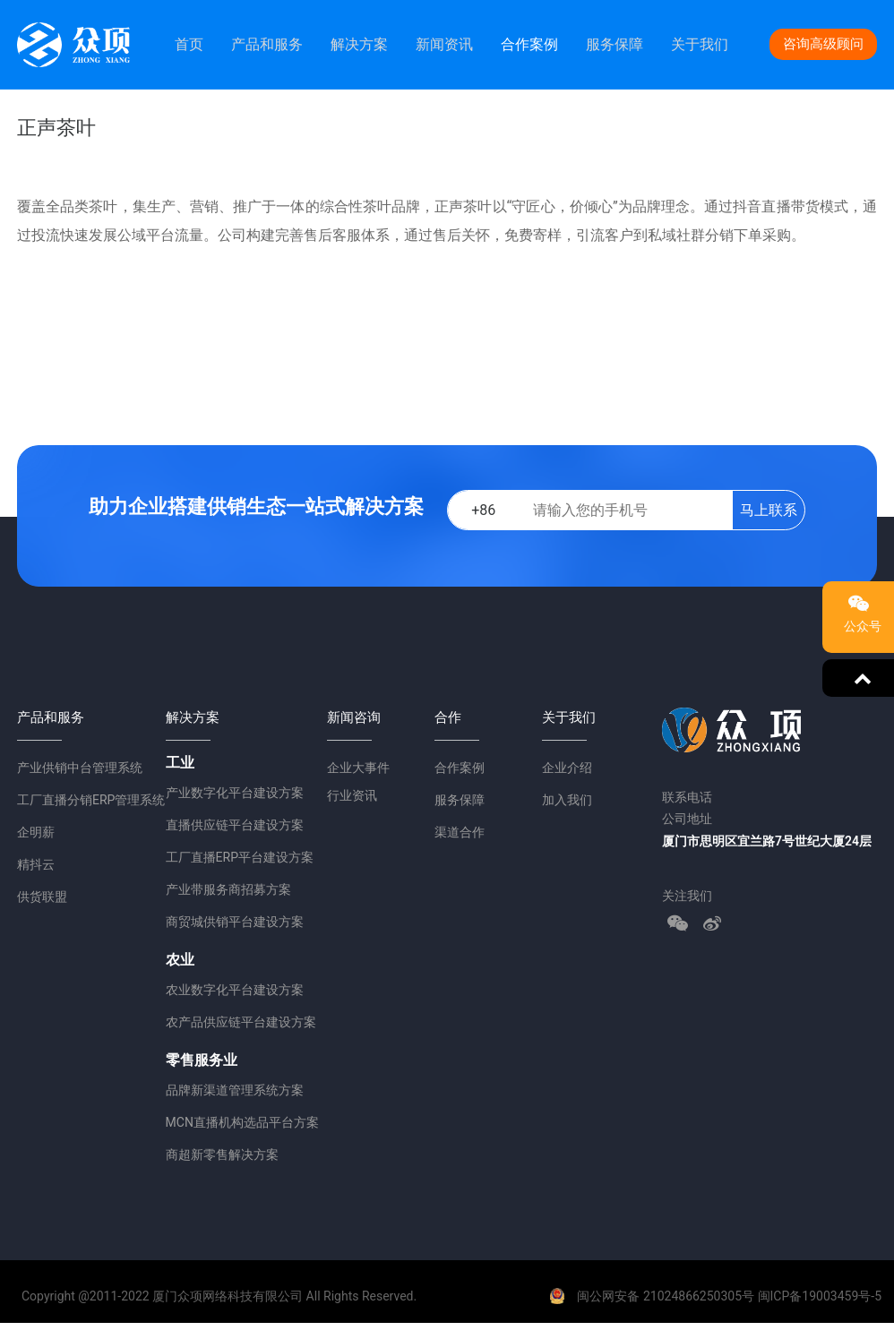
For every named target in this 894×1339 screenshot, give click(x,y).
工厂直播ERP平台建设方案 (240, 857)
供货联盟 (42, 896)
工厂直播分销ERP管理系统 (91, 800)
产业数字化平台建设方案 (235, 792)
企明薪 (36, 832)
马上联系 (768, 510)
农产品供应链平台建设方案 (241, 1022)
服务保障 (614, 44)
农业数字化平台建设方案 (235, 990)
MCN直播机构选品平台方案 (242, 1122)
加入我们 (567, 800)
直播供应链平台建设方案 (235, 825)
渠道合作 (459, 832)
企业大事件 (358, 767)
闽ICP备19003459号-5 (819, 1296)
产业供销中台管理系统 (79, 767)
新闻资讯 (444, 44)
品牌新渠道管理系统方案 (235, 1090)
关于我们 (699, 44)
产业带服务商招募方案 (228, 889)
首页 (189, 44)
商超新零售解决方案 (222, 1154)
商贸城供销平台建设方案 (235, 921)
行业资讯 (352, 795)
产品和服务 (267, 44)
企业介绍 (567, 767)
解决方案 (359, 44)
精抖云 (36, 864)
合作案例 (529, 44)
